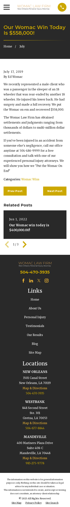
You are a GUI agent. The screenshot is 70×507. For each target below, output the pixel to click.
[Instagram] (47, 281)
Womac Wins (30, 179)
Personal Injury (35, 317)
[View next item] (24, 244)
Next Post (54, 191)
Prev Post (15, 191)
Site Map (35, 352)
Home (35, 299)
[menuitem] (16, 503)
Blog (35, 344)
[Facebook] (23, 281)
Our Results (35, 335)
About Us (35, 308)
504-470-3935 (35, 272)
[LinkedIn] (31, 281)
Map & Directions (35, 388)
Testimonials (35, 326)
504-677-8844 (34, 428)
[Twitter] (39, 281)
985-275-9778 (35, 463)
